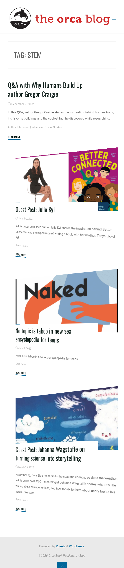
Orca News (21, 363)
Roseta (60, 545)
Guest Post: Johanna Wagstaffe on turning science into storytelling (50, 452)
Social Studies (53, 127)
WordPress (76, 545)
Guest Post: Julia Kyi (35, 209)
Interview (37, 127)
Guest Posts (22, 245)
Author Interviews (19, 127)
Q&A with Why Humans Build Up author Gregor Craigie (45, 89)
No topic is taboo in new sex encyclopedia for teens (43, 335)
